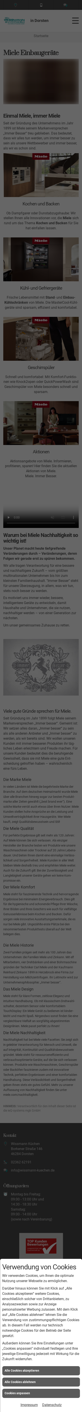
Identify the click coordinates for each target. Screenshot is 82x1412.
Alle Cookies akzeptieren (22, 1370)
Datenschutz (52, 1405)
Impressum (29, 1405)
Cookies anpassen (17, 1393)
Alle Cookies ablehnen (20, 1382)
